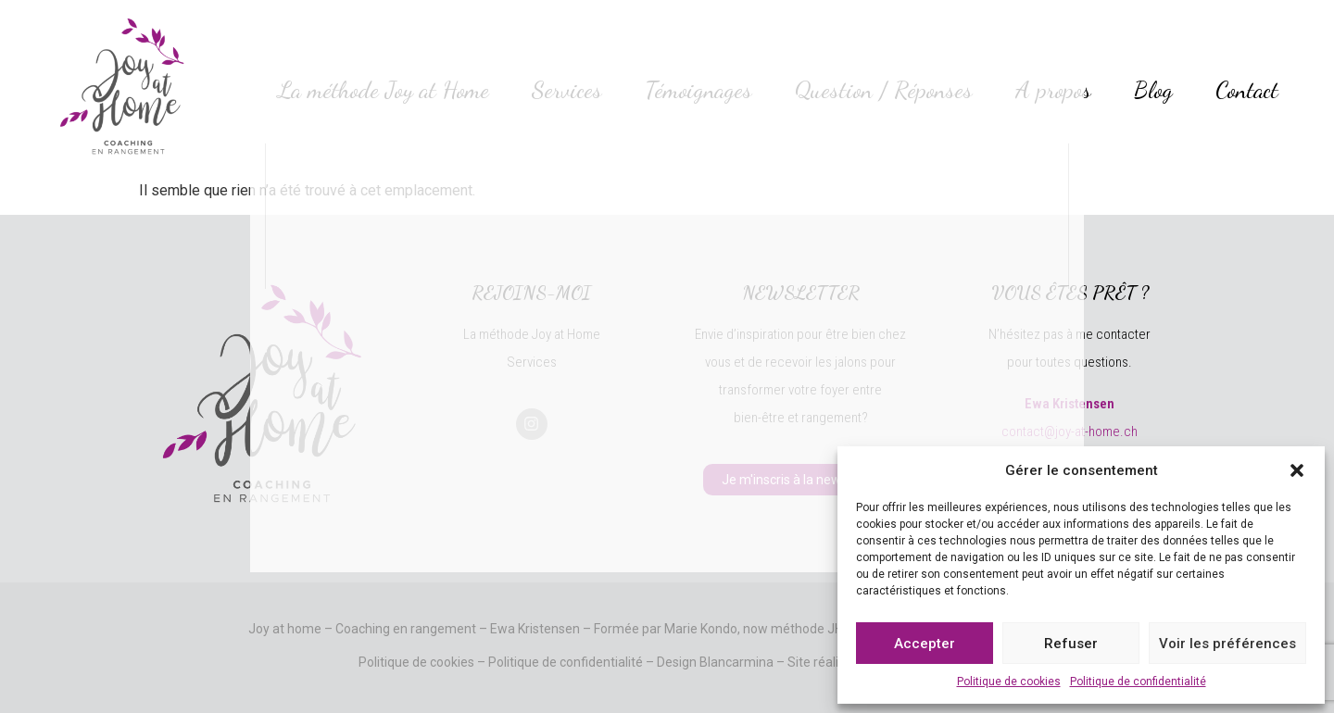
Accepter (924, 643)
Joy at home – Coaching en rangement (362, 628)
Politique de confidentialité (1138, 681)
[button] (1297, 470)
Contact (1246, 89)
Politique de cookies (1009, 681)
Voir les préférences (1227, 643)
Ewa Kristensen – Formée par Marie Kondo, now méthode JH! (668, 628)
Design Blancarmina (715, 662)
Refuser (1071, 643)
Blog (1153, 89)
